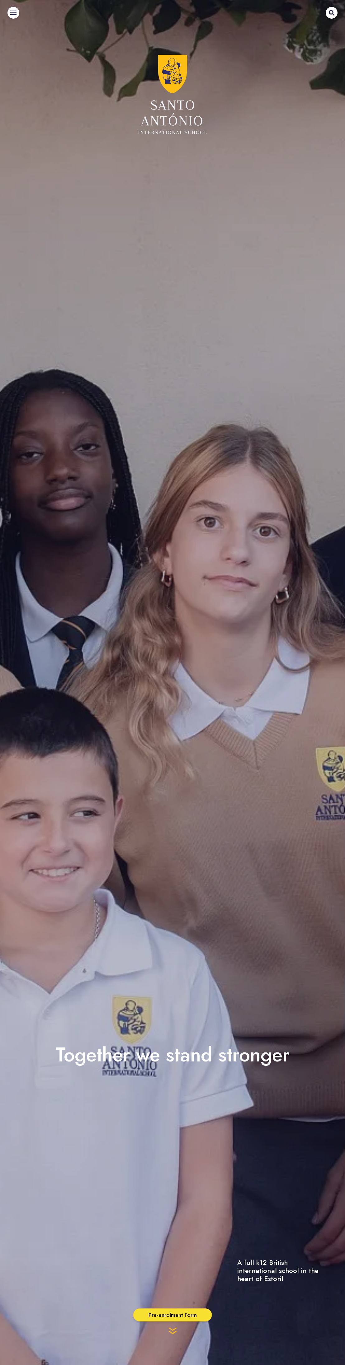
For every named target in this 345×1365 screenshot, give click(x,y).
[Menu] (13, 12)
